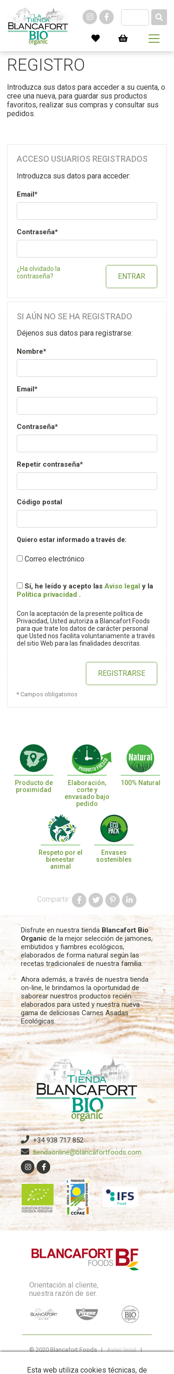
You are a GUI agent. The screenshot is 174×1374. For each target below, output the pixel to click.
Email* (27, 194)
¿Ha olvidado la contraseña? (38, 272)
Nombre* (31, 351)
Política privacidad (48, 594)
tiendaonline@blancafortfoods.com (87, 1152)
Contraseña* (37, 232)
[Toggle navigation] (154, 38)
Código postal (39, 502)
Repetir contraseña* (50, 464)
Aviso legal (122, 586)
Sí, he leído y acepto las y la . (85, 590)
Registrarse (121, 673)
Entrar (131, 276)
